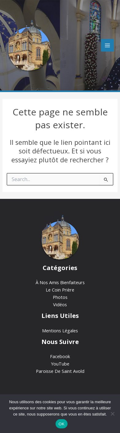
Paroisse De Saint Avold (60, 371)
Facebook (60, 356)
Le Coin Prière (60, 290)
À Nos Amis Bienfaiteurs (60, 282)
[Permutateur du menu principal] (107, 45)
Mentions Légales (60, 330)
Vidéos (60, 304)
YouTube (60, 364)
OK (61, 424)
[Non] (112, 414)
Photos (60, 297)
